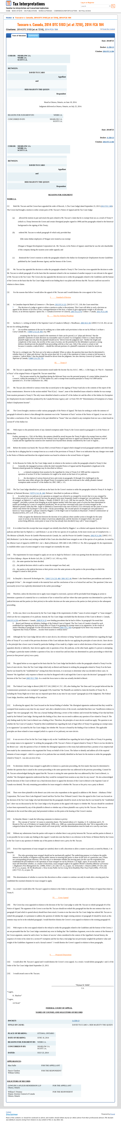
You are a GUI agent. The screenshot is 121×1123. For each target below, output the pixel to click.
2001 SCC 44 (66, 578)
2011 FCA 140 (102, 312)
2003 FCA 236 (12, 620)
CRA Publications (30, 11)
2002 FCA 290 (96, 536)
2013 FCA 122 (60, 304)
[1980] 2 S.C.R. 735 (35, 358)
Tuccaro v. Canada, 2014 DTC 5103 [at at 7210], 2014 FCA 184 (43, 17)
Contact (8, 1112)
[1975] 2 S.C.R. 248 (37, 493)
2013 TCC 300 (106, 206)
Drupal (112, 1114)
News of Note (17, 11)
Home (8, 11)
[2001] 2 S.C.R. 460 (52, 578)
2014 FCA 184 (51, 29)
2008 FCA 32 (41, 620)
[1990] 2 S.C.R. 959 (35, 332)
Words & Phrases (45, 11)
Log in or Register (87, 3)
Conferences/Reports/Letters (65, 11)
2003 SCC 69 (86, 323)
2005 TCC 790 (65, 627)
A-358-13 (110, 47)
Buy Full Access (85, 11)
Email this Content (107, 29)
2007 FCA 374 (76, 312)
